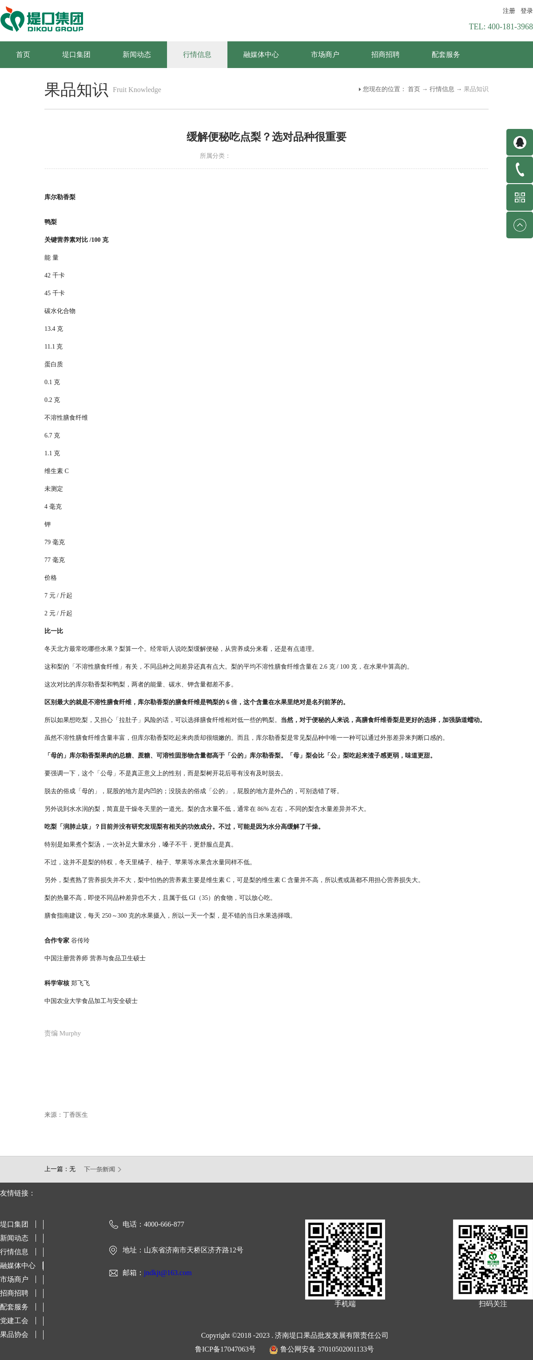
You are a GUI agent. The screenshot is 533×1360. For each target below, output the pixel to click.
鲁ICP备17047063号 (225, 1349)
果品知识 (476, 89)
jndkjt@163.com (168, 1272)
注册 (509, 11)
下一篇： (103, 1169)
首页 (23, 54)
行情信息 (442, 89)
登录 (527, 11)
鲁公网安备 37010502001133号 (327, 1349)
